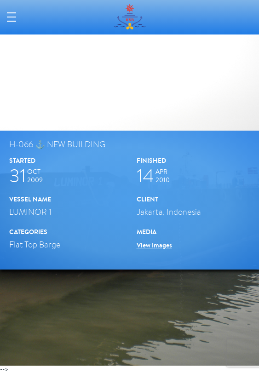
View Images (154, 245)
